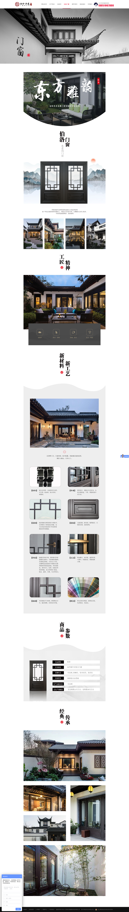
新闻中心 (45, 909)
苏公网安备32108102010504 (105, 909)
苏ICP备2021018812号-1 (87, 909)
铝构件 (59, 4)
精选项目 (82, 4)
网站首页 (44, 4)
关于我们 (52, 4)
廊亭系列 (74, 4)
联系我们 (52, 909)
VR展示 (90, 4)
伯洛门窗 (66, 4)
